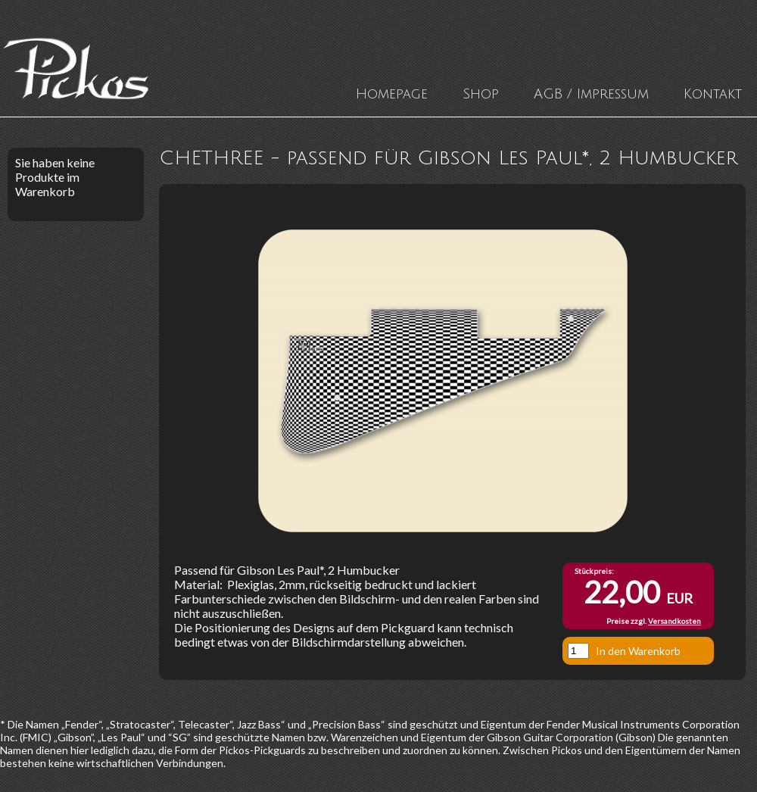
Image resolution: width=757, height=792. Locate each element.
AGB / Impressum (591, 93)
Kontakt (713, 93)
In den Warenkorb (638, 650)
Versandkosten (674, 620)
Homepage (392, 93)
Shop (481, 93)
